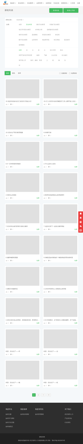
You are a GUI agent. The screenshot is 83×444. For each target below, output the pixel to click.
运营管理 (40, 3)
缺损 (38, 55)
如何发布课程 (24, 414)
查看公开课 (71, 10)
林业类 (57, 34)
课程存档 (42, 437)
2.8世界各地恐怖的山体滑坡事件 (54, 195)
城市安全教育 (23, 34)
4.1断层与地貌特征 (12, 289)
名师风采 (48, 3)
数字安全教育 (23, 40)
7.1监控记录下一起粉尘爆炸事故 (54, 226)
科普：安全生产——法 (51, 351)
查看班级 (56, 10)
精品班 (13, 3)
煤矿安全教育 (40, 24)
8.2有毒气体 (47, 132)
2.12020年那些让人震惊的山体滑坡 (55, 289)
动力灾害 (53, 50)
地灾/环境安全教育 (25, 29)
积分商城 (57, 40)
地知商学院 (45, 40)
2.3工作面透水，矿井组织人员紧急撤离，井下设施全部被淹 (62, 320)
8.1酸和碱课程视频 (12, 257)
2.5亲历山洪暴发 (11, 195)
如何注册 (8, 414)
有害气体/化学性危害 (25, 55)
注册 (78, 3)
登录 (73, 3)
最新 (7, 73)
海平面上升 (22, 60)
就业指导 (67, 40)
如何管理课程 (39, 414)
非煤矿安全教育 (54, 24)
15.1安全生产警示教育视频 (14, 132)
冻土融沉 (64, 55)
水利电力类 (38, 29)
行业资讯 (67, 422)
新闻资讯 (64, 3)
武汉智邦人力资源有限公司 (39, 440)
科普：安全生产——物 (13, 382)
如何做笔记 (9, 426)
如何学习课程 (10, 418)
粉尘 (61, 50)
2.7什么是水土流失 (50, 164)
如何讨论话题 (10, 422)
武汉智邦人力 (69, 414)
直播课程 (63, 73)
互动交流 (56, 3)
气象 (45, 55)
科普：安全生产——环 (13, 351)
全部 (20, 24)
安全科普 (21, 3)
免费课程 (73, 73)
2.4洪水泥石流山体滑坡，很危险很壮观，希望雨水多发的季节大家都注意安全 (30, 320)
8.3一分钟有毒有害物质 (13, 164)
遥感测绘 (35, 34)
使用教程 (21, 45)
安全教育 (30, 3)
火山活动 (54, 55)
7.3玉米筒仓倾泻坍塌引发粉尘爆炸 (17, 226)
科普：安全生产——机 (51, 382)
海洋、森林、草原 (36, 60)
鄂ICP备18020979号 (58, 440)
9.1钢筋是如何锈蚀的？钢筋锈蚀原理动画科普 (58, 257)
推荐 (19, 73)
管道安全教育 (46, 34)
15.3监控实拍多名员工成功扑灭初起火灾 (18, 101)
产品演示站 (68, 418)
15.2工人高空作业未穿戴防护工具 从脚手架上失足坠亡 (61, 101)
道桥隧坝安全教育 (52, 29)
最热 (13, 73)
